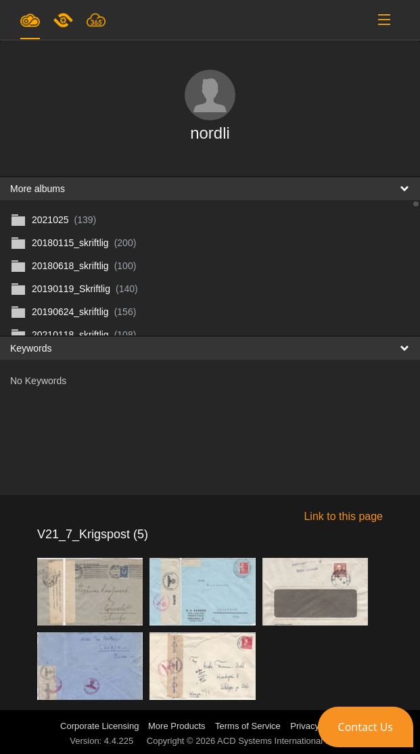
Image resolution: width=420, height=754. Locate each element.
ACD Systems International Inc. (278, 741)
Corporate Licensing (100, 726)
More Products (177, 726)
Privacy (304, 726)
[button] (365, 727)
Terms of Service (248, 726)
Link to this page (343, 516)
